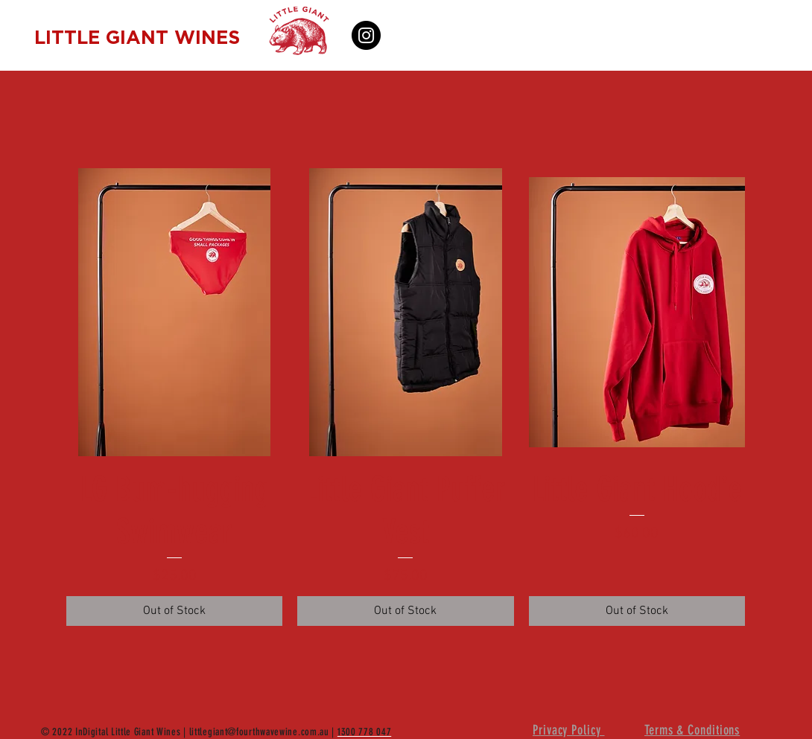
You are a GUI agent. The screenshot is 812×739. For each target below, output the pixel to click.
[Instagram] (366, 35)
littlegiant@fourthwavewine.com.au (259, 732)
